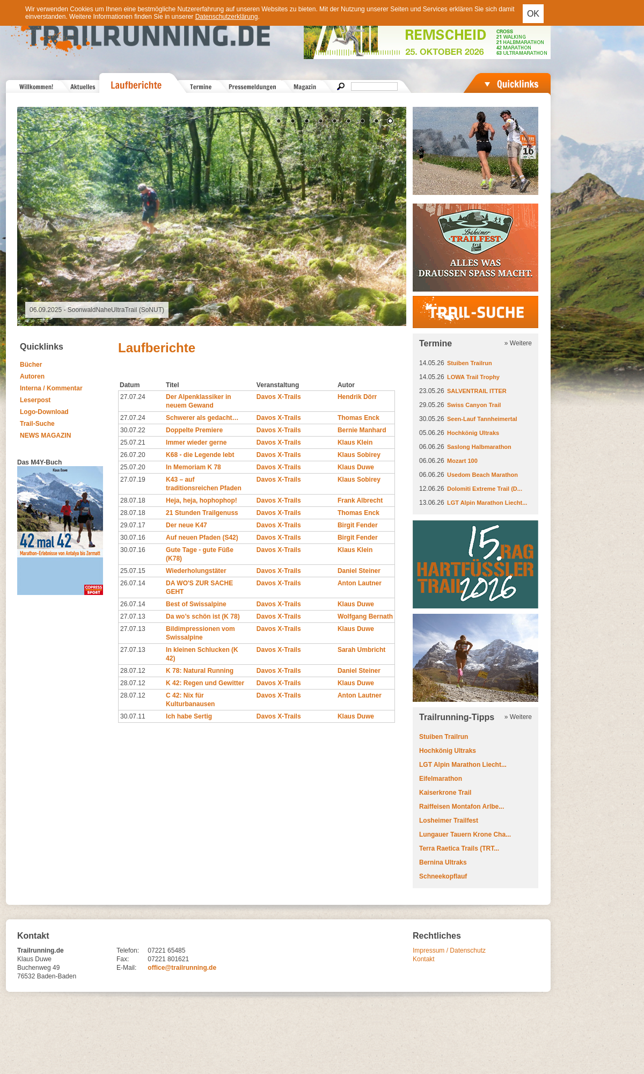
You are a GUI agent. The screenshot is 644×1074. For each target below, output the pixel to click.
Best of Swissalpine (196, 604)
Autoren (32, 376)
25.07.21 (132, 442)
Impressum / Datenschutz (449, 950)
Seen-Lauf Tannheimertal (482, 419)
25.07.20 (132, 467)
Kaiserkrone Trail (445, 792)
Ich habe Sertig (189, 716)
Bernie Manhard (362, 430)
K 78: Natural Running (199, 670)
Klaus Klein (355, 442)
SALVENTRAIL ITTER (477, 391)
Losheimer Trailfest (448, 820)
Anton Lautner (360, 583)
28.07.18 (132, 500)
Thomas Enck (358, 418)
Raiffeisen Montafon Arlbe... (461, 806)
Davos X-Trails (279, 397)
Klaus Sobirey (359, 455)
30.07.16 (132, 537)
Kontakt (424, 959)
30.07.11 (132, 716)
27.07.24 (132, 397)
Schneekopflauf (443, 876)
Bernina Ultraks (443, 862)
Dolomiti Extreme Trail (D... (484, 488)
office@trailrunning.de (182, 967)
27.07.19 (132, 479)
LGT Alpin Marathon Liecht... (487, 502)
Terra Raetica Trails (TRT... (459, 848)
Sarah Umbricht (361, 650)
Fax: (122, 959)
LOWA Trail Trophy (473, 377)
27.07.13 (132, 616)
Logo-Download (44, 412)
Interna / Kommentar (51, 388)
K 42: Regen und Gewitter (205, 683)
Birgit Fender (358, 525)
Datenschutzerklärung (226, 16)
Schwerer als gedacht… (202, 418)
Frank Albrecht (360, 500)
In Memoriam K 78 (193, 467)
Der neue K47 (186, 525)
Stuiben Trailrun (469, 363)
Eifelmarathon (440, 778)
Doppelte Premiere (194, 430)
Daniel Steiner (359, 571)
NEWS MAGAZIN (45, 435)
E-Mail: (126, 967)
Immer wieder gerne (196, 442)
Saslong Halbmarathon (479, 447)
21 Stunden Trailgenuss (202, 513)
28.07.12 (132, 670)
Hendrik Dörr (357, 397)
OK (533, 13)
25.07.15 (132, 571)
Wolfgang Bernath (365, 616)
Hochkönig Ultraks (473, 433)
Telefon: (127, 950)
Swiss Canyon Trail (474, 405)
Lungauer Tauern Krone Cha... (465, 834)
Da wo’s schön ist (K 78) (203, 616)
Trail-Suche (37, 423)
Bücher (31, 364)
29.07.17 (132, 525)
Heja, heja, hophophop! (201, 500)
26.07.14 (132, 583)
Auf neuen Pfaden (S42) (202, 537)
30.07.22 (132, 430)
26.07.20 (132, 455)
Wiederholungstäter (196, 571)
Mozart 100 (462, 461)
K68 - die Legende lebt (200, 455)
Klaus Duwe (356, 467)
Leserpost (35, 400)
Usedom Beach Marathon (482, 474)
